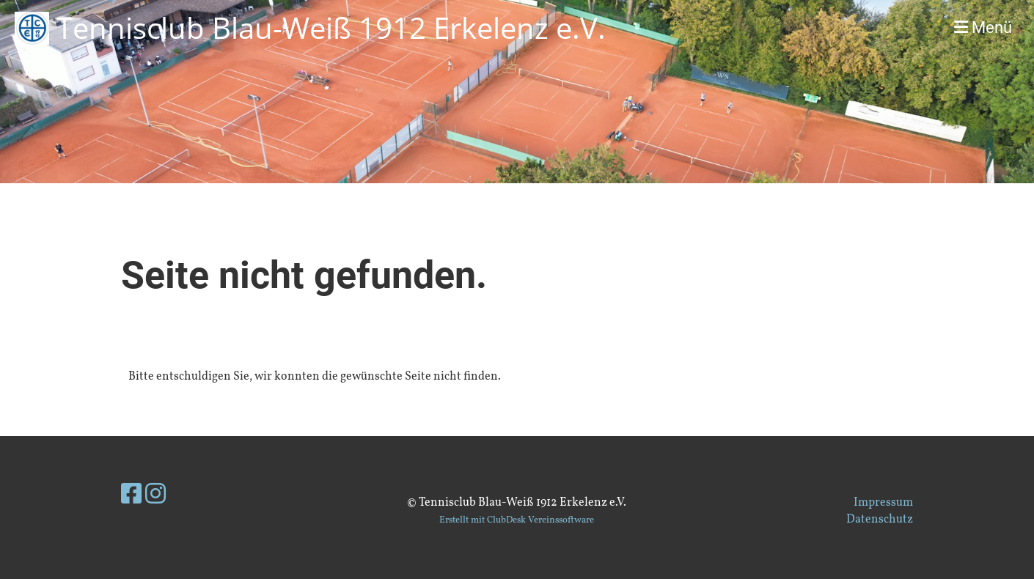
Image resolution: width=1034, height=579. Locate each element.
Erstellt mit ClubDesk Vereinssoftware (516, 520)
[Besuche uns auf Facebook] (131, 496)
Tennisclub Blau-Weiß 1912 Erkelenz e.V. (331, 27)
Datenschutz (879, 520)
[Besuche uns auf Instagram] (155, 496)
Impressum (883, 503)
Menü (983, 27)
